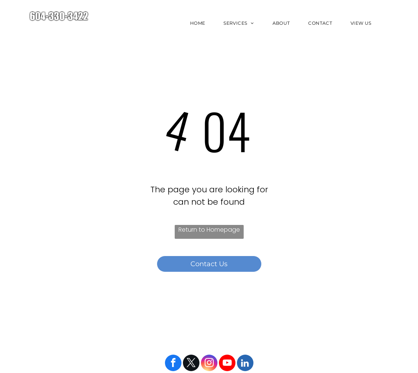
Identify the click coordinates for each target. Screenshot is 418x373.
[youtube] (227, 364)
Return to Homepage (209, 229)
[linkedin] (245, 364)
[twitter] (191, 364)
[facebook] (173, 364)
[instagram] (209, 364)
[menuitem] (200, 23)
